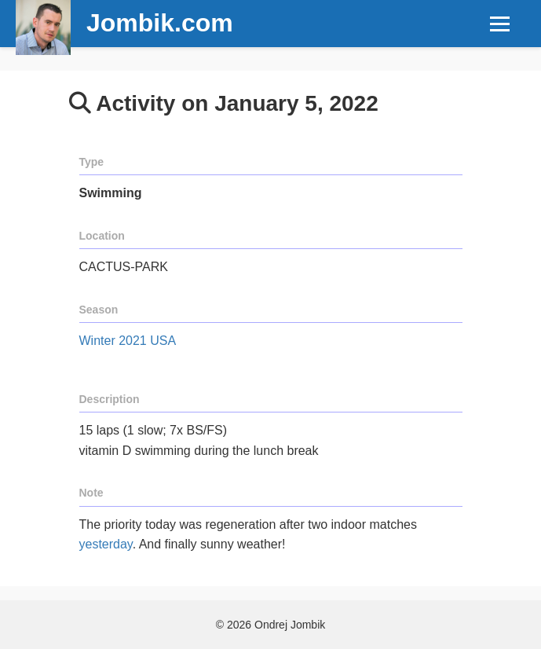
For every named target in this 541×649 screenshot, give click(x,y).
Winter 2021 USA (128, 340)
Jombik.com (159, 23)
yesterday (106, 544)
